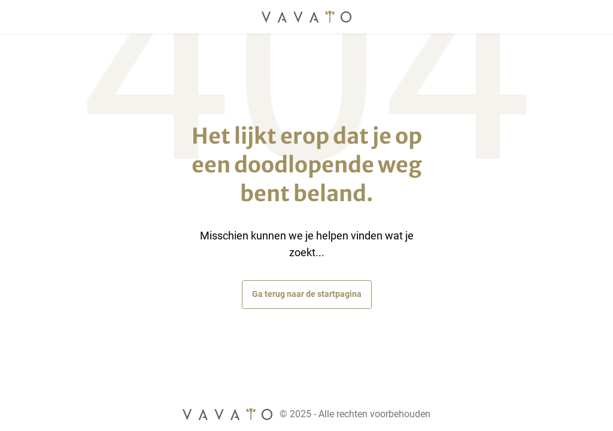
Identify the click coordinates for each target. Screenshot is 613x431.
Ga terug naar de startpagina (307, 294)
